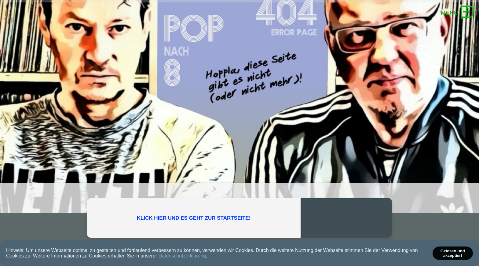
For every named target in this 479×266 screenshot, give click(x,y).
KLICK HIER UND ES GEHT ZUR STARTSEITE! (194, 218)
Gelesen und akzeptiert (453, 253)
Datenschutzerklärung (182, 255)
